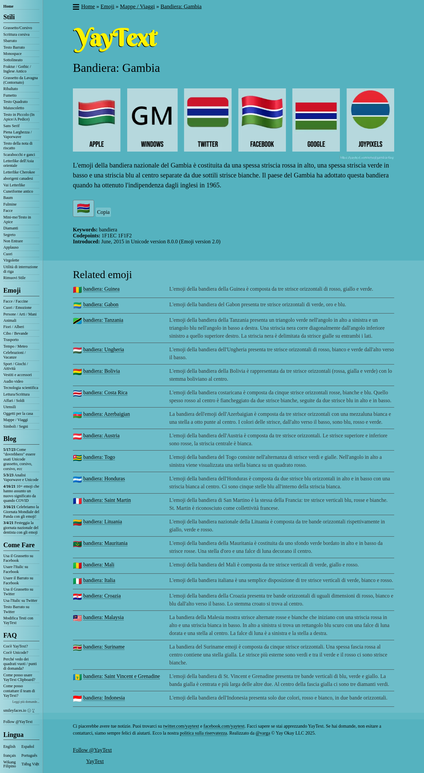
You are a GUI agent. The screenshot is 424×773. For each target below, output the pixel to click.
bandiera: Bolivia (101, 371)
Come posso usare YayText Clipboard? (19, 677)
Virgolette (11, 260)
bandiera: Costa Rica (105, 392)
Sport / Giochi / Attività (15, 366)
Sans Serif (11, 125)
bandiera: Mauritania (105, 543)
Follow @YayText (17, 721)
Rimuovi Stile (14, 277)
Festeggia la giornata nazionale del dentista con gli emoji (20, 527)
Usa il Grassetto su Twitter (18, 591)
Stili (9, 17)
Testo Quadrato (15, 101)
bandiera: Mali (98, 564)
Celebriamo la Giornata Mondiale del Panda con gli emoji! (21, 512)
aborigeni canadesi (18, 178)
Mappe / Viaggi (15, 419)
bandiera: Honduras (104, 478)
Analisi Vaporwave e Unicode (20, 477)
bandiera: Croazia (102, 596)
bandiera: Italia (99, 580)
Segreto (9, 234)
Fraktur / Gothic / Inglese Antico (17, 68)
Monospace (12, 53)
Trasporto (11, 339)
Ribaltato (10, 88)
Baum (8, 197)
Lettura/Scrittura (16, 394)
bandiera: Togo (99, 457)
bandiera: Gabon (100, 304)
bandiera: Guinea (101, 289)
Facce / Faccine (15, 301)
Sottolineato (13, 60)
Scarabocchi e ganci (19, 154)
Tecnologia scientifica (20, 387)
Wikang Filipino (9, 764)
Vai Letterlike (14, 185)
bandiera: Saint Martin (107, 500)
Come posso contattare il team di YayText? (19, 691)
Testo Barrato (14, 47)
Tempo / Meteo (15, 346)
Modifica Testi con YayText (18, 620)
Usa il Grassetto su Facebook (18, 558)
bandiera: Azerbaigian (106, 414)
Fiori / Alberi (13, 326)
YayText (95, 761)
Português (29, 755)
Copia (103, 212)
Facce (8, 210)
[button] (76, 7)
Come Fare (19, 545)
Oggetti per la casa (18, 413)
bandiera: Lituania (102, 521)
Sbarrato (10, 40)
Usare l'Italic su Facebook (15, 569)
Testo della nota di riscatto (17, 145)
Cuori (7, 254)
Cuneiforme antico (18, 191)
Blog (9, 438)
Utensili (9, 407)
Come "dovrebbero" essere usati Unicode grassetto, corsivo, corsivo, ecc (19, 459)
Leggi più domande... (25, 701)
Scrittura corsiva (16, 34)
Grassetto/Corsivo (17, 27)
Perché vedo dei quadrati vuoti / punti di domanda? (20, 664)
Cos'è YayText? (15, 646)
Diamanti (10, 228)
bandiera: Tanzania (103, 320)
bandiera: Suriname (104, 647)
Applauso (11, 247)
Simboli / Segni (15, 426)
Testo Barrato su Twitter (16, 609)
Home (8, 6)
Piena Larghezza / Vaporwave (17, 134)
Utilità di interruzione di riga (20, 269)
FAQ (10, 635)
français (9, 755)
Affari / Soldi (14, 400)
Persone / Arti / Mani (20, 314)
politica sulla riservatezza (203, 733)
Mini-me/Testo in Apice (17, 219)
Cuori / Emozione (17, 307)
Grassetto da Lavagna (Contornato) (20, 80)
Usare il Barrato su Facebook (18, 580)
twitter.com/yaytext (181, 726)
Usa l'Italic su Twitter (20, 600)
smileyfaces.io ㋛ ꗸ (18, 710)
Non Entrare (13, 241)
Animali (9, 320)
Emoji (12, 290)
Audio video (13, 381)
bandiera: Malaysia (103, 617)
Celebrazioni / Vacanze (14, 355)
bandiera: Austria (101, 435)
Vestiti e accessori (17, 374)
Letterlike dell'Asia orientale (18, 163)
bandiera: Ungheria (103, 349)
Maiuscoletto (13, 108)
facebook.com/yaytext (223, 726)
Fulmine (10, 204)
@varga (263, 733)
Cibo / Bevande (15, 333)
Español (28, 746)
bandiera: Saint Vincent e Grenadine (121, 676)
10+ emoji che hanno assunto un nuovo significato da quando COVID (21, 493)
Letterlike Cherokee (19, 172)
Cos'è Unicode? (15, 652)
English (9, 746)
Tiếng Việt (30, 764)
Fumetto (10, 95)
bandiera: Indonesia (104, 698)
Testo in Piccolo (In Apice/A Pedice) (18, 116)
